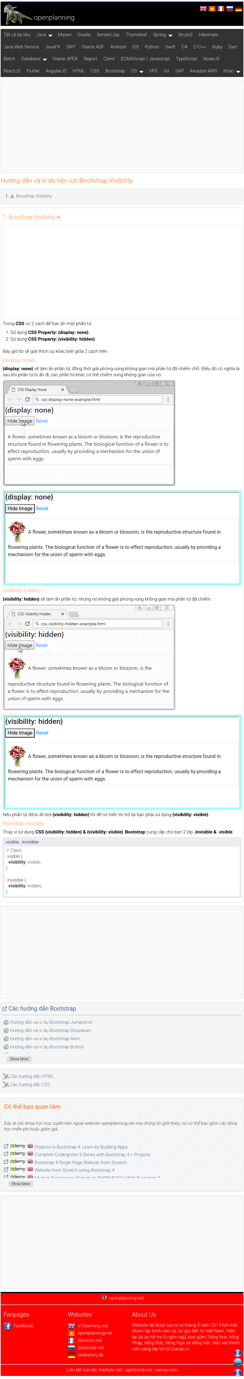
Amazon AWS (203, 71)
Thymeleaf (136, 34)
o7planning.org (88, 1325)
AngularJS (56, 71)
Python (152, 47)
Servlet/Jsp (108, 34)
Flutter (33, 71)
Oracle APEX (65, 58)
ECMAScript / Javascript (145, 58)
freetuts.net (110, 1370)
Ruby (217, 47)
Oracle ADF (93, 47)
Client (109, 58)
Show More (19, 1059)
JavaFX (52, 47)
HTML (78, 71)
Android (118, 47)
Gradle (84, 34)
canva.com (166, 1370)
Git (166, 71)
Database (30, 58)
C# (184, 47)
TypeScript (186, 58)
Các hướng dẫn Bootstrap (42, 1008)
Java (41, 34)
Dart (232, 47)
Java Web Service (21, 47)
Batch (9, 58)
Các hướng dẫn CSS (30, 1084)
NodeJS (211, 58)
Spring (159, 34)
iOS (135, 47)
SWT (71, 47)
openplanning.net (90, 1333)
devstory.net (85, 1340)
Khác (228, 71)
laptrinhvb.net (139, 1370)
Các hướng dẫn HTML (32, 1076)
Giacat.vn (180, 1349)
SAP (179, 71)
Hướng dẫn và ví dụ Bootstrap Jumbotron (51, 1022)
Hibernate (208, 34)
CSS (95, 71)
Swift (170, 47)
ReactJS (12, 71)
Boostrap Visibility (34, 196)
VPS (153, 71)
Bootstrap (115, 71)
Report (90, 58)
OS (134, 71)
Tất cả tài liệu (17, 34)
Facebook (18, 1325)
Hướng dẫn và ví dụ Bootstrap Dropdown (50, 1030)
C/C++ (199, 47)
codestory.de (86, 1355)
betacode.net (86, 1347)
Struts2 (185, 34)
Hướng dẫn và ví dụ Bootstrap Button (47, 1047)
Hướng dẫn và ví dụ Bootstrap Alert (45, 1038)
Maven (64, 34)
